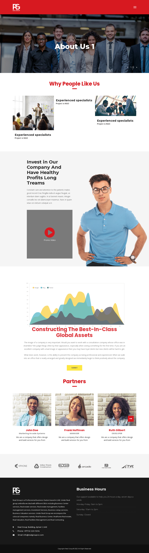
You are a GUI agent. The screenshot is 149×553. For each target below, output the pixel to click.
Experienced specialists (33, 135)
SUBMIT (74, 368)
